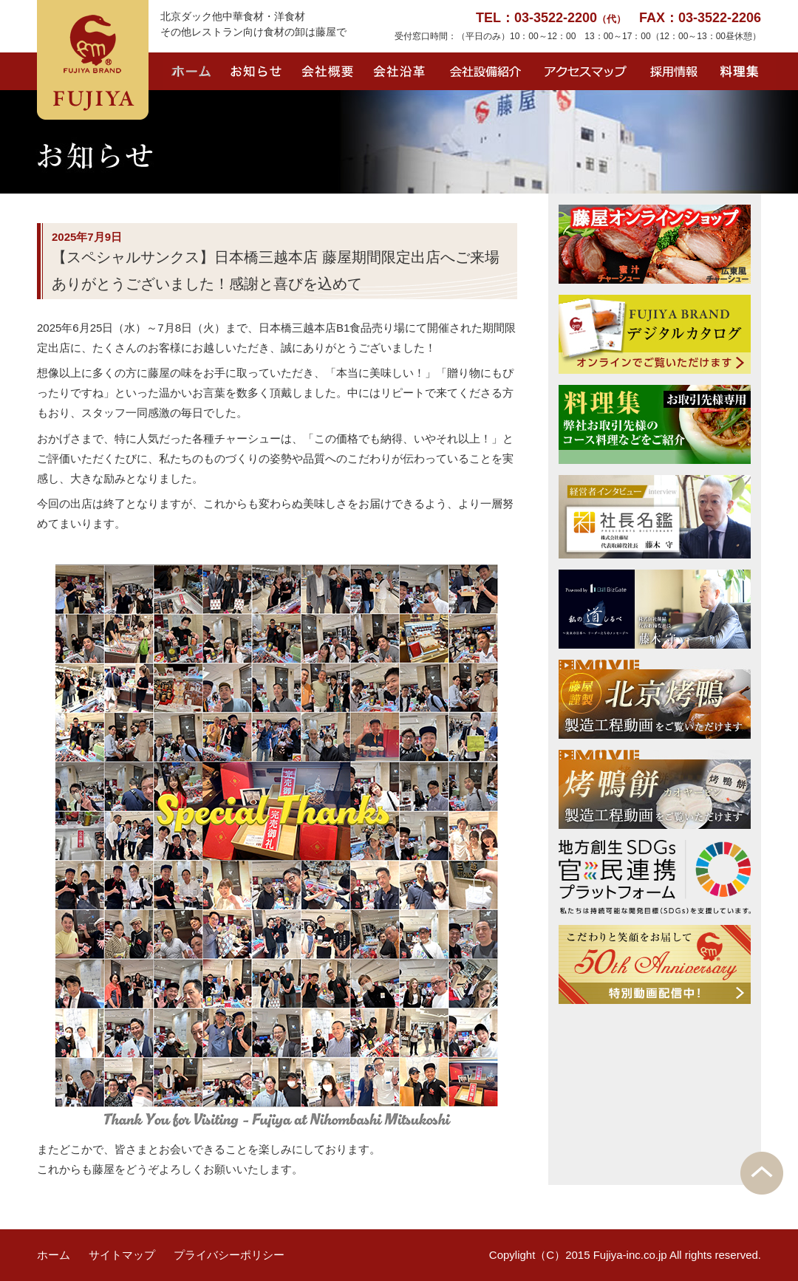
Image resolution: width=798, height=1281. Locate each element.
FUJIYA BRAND (93, 60)
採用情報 (672, 71)
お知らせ (256, 71)
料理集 (743, 71)
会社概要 (328, 71)
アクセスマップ (586, 71)
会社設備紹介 (488, 71)
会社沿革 (400, 71)
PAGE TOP (761, 1173)
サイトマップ (122, 1254)
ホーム (192, 71)
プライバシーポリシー (229, 1254)
